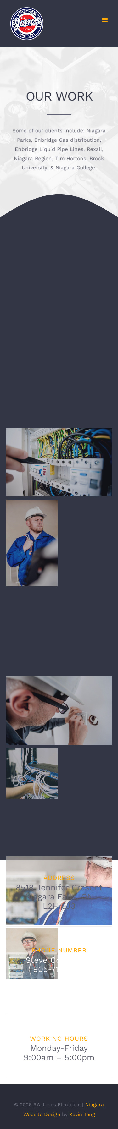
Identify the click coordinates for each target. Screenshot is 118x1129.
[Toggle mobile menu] (105, 20)
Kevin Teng (82, 1114)
